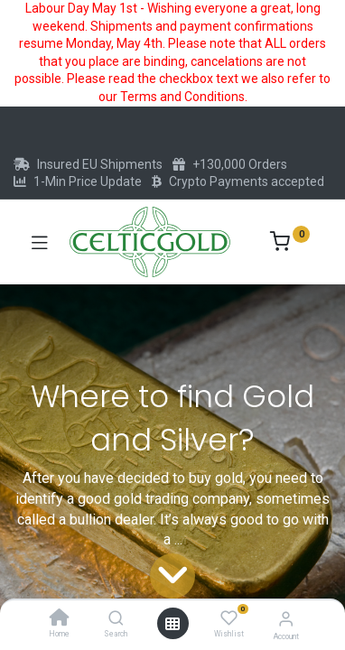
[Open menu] (172, 624)
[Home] (60, 619)
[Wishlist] (229, 618)
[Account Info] (285, 618)
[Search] (116, 619)
